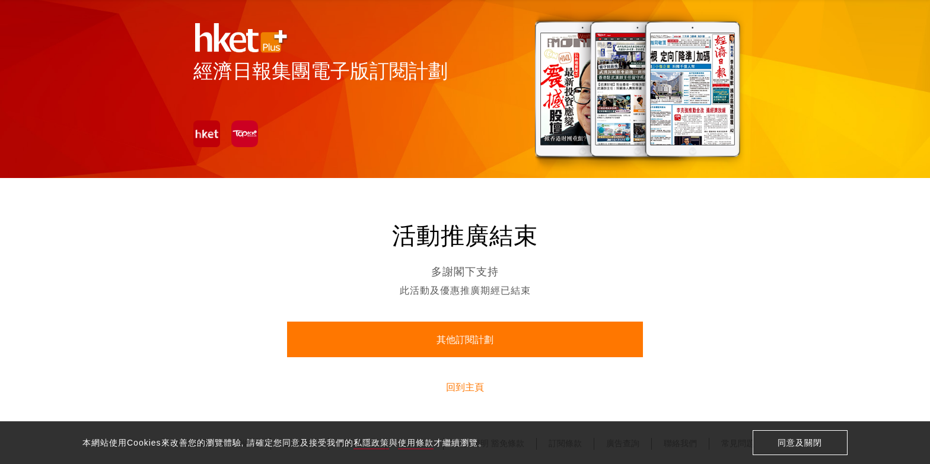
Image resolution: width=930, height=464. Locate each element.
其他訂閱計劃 (465, 340)
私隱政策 (371, 442)
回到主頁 (465, 387)
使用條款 (416, 442)
